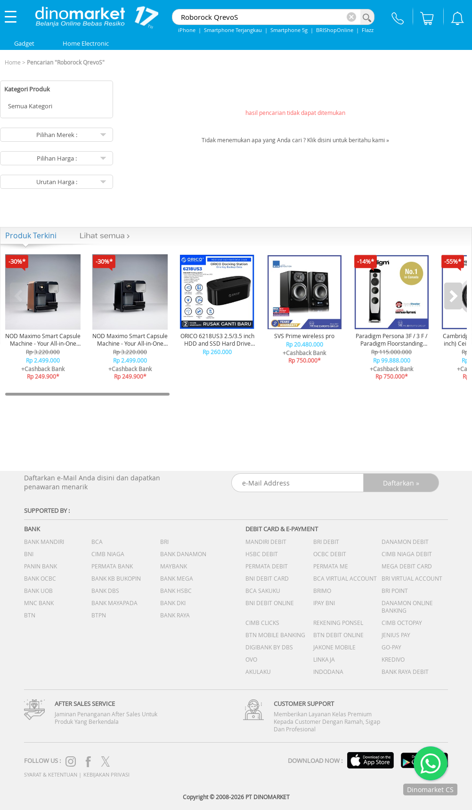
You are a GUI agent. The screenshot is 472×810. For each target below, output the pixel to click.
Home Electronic (86, 43)
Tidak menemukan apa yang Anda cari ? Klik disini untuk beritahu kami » (295, 140)
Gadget (24, 43)
